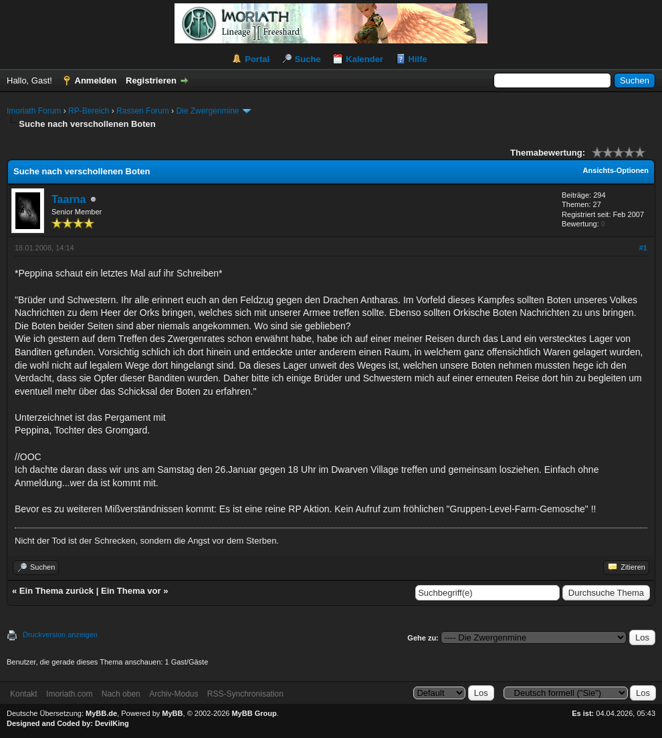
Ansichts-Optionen (616, 170)
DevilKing (112, 723)
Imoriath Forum (34, 111)
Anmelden (96, 80)
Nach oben (121, 694)
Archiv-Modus (173, 694)
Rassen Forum (142, 111)
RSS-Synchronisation (245, 694)
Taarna (68, 199)
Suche (308, 59)
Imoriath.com (69, 694)
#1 (643, 248)
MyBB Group (253, 713)
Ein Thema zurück (56, 591)
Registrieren (151, 80)
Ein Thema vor (131, 591)
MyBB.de (101, 713)
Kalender (364, 59)
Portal (257, 59)
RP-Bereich (88, 111)
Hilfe (418, 59)
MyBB (172, 713)
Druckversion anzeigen (60, 634)
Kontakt (23, 694)
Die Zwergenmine (207, 111)
